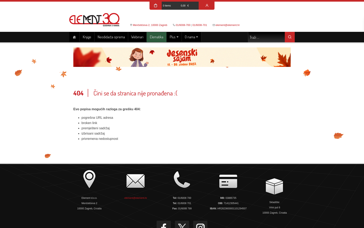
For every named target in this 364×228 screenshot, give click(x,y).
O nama (190, 37)
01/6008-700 (183, 25)
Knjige (87, 37)
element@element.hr (228, 25)
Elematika (156, 37)
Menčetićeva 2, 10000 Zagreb (150, 25)
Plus (173, 37)
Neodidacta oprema (111, 37)
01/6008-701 (199, 25)
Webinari (137, 37)
